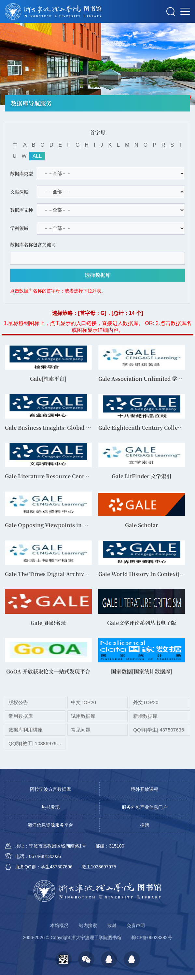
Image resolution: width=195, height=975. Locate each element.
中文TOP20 (83, 702)
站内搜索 (88, 925)
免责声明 (136, 925)
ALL (37, 156)
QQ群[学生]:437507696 (158, 729)
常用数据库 (20, 716)
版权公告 (18, 702)
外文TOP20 (145, 702)
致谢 (111, 925)
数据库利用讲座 (25, 729)
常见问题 (81, 729)
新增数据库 (145, 716)
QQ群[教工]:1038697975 (35, 743)
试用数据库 (83, 716)
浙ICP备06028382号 (151, 937)
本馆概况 (59, 925)
